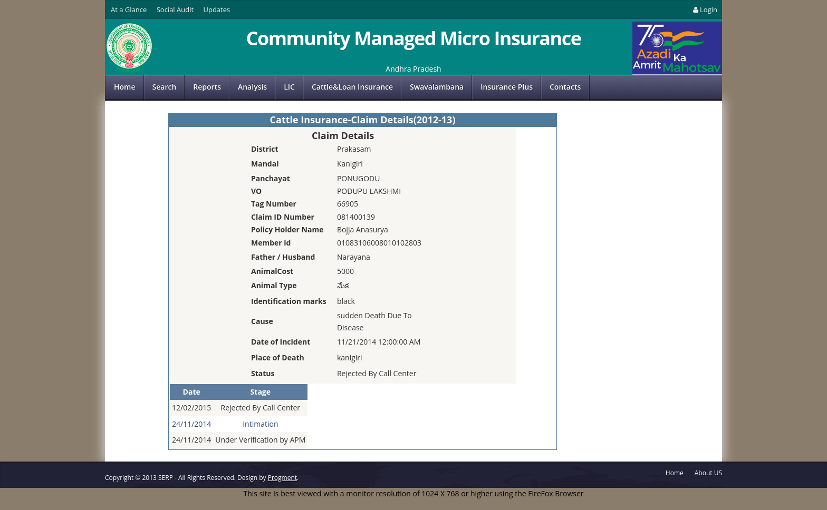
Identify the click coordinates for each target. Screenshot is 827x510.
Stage (261, 392)
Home (125, 87)
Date (191, 392)
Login (704, 9)
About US (708, 472)
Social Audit (175, 9)
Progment (282, 477)
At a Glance (129, 9)
